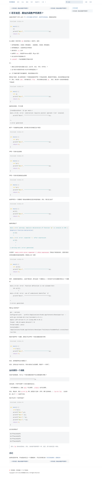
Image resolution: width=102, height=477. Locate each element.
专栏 (32, 2)
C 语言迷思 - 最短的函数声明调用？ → (59, 8)
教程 (27, 2)
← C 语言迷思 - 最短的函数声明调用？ (19, 8)
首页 (18, 2)
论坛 (23, 2)
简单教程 (12, 2)
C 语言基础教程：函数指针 (53, 456)
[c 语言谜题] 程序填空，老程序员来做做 (37, 17)
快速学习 (37, 2)
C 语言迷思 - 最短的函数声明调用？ (80, 11)
